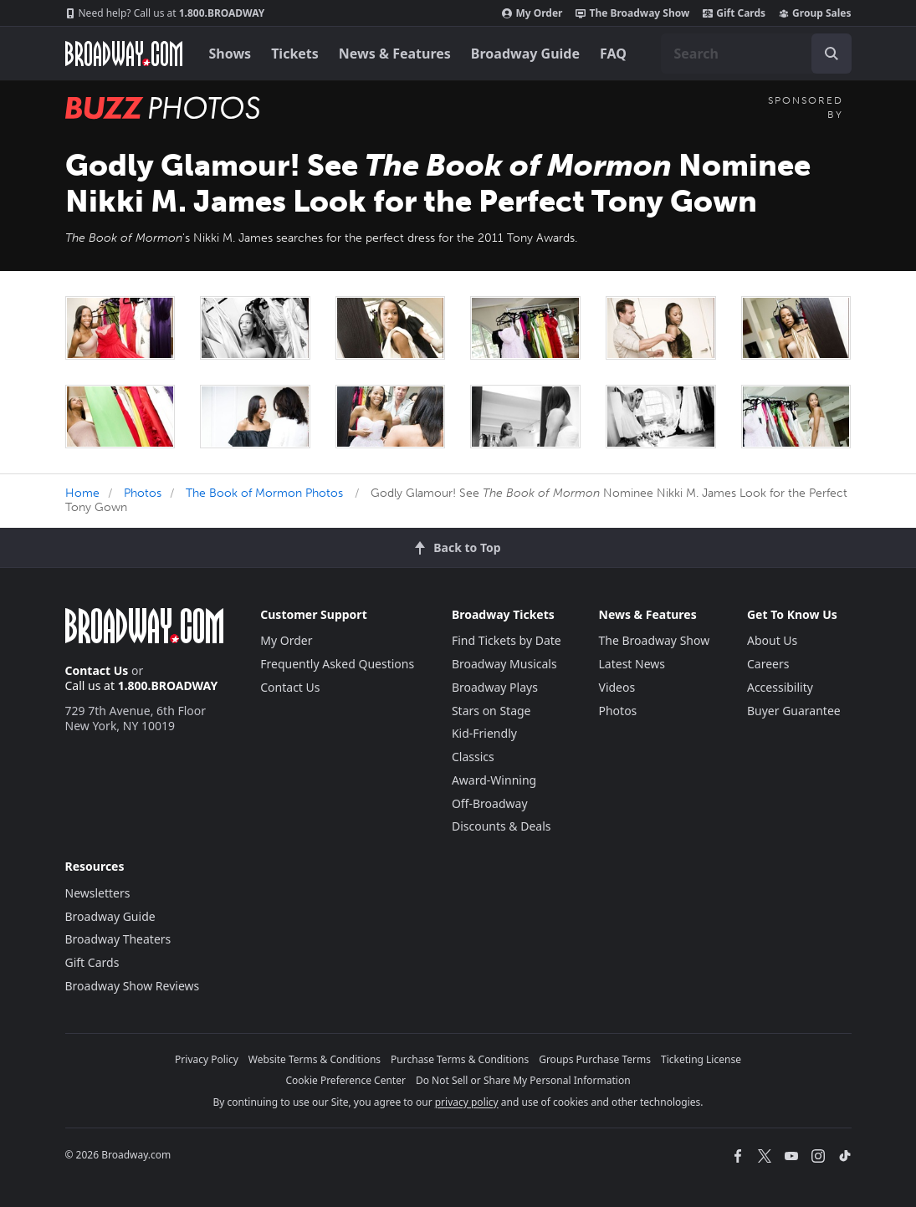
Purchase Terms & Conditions (460, 1059)
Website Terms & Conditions (314, 1059)
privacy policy (467, 1102)
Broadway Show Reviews (132, 986)
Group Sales (815, 13)
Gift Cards (734, 13)
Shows (230, 53)
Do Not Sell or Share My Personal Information (523, 1080)
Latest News (632, 664)
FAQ (613, 53)
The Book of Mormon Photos (264, 493)
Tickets (295, 53)
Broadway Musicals (504, 664)
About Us (772, 640)
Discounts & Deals (501, 826)
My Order (532, 13)
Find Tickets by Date (506, 640)
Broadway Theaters (118, 939)
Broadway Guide (525, 53)
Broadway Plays (495, 687)
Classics (473, 757)
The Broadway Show (632, 13)
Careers (768, 664)
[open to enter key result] (831, 53)
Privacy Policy (206, 1059)
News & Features (395, 53)
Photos (142, 493)
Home (82, 493)
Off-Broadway (490, 803)
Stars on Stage (491, 711)
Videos (617, 687)
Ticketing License (701, 1059)
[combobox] (756, 53)
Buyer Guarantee (794, 711)
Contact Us (97, 670)
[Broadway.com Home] (123, 53)
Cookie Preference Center (345, 1080)
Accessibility (780, 687)
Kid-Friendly (484, 733)
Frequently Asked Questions (337, 664)
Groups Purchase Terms (595, 1059)
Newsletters (97, 893)
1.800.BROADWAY (165, 13)
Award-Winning (494, 780)
